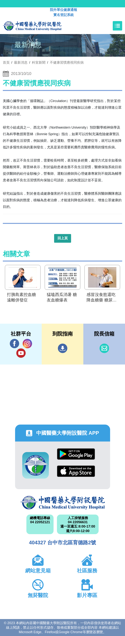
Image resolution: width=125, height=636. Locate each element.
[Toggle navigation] (117, 26)
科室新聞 (38, 62)
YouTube (21, 353)
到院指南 (62, 348)
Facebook (14, 343)
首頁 (6, 62)
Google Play (76, 454)
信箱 (104, 348)
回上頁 (63, 238)
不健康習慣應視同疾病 (67, 62)
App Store (76, 471)
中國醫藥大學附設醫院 (62, 502)
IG (27, 343)
